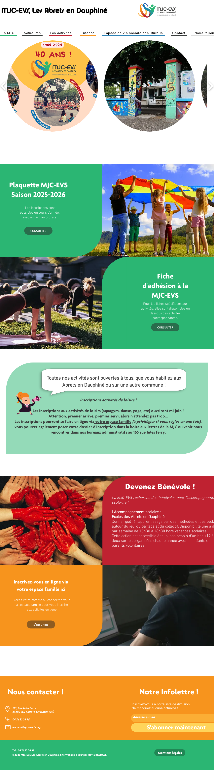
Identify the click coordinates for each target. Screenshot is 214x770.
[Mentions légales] (169, 752)
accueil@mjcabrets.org (26, 727)
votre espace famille (112, 421)
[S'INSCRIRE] (41, 624)
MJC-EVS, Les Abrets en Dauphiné (54, 10)
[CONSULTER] (38, 231)
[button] (52, 86)
